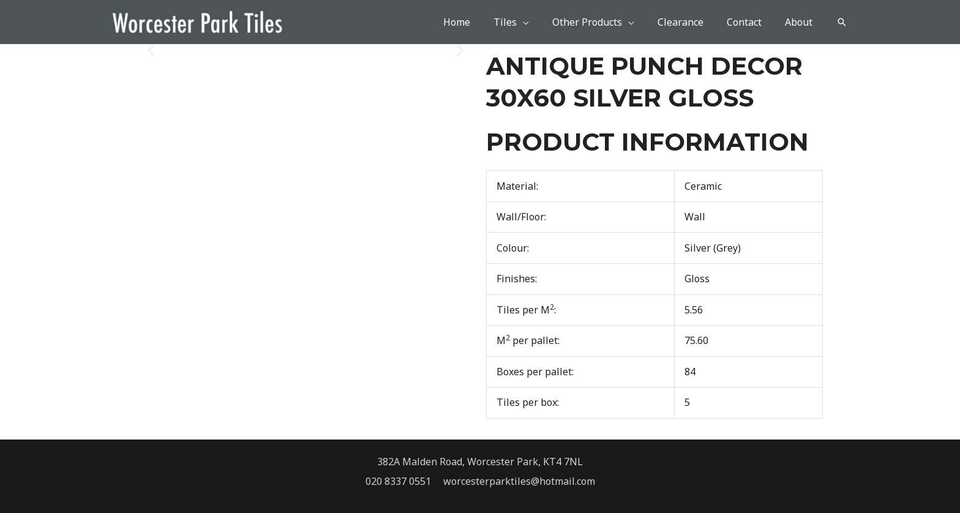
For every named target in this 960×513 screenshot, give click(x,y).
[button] (841, 22)
